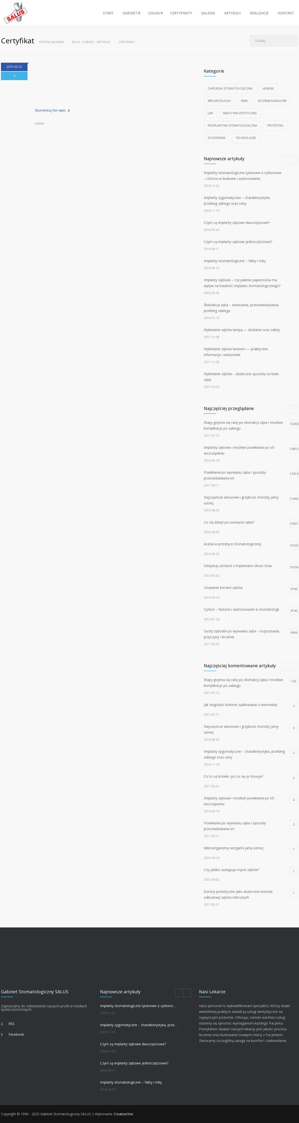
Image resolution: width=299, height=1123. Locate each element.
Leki (210, 113)
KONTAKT (286, 13)
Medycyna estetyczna (240, 113)
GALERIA (208, 13)
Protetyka (275, 125)
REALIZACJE (259, 13)
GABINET (130, 13)
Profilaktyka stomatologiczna (232, 125)
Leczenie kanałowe (272, 101)
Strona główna (51, 42)
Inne (244, 101)
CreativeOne (123, 1114)
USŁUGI (154, 13)
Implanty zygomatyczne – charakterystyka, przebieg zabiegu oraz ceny (139, 1025)
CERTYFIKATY (181, 13)
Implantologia (219, 101)
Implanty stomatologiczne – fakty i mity (235, 260)
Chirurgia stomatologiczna (230, 88)
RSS (11, 1023)
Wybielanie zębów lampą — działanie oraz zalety (242, 329)
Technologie (246, 138)
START (108, 13)
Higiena (268, 88)
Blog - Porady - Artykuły (91, 42)
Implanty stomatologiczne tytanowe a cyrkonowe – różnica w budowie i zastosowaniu (139, 1005)
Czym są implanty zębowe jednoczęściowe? (238, 241)
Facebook (16, 1034)
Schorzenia (217, 138)
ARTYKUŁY (232, 13)
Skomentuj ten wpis (50, 110)
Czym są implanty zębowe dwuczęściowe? (237, 222)
